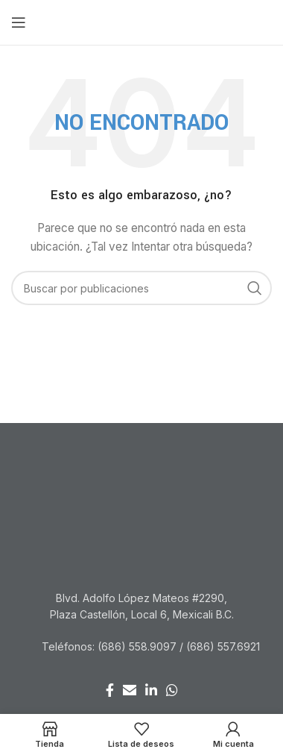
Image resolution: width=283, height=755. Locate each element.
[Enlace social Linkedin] (151, 690)
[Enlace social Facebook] (109, 690)
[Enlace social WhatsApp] (172, 690)
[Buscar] (141, 288)
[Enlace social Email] (129, 690)
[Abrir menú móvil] (19, 22)
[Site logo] (142, 21)
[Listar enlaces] (141, 647)
